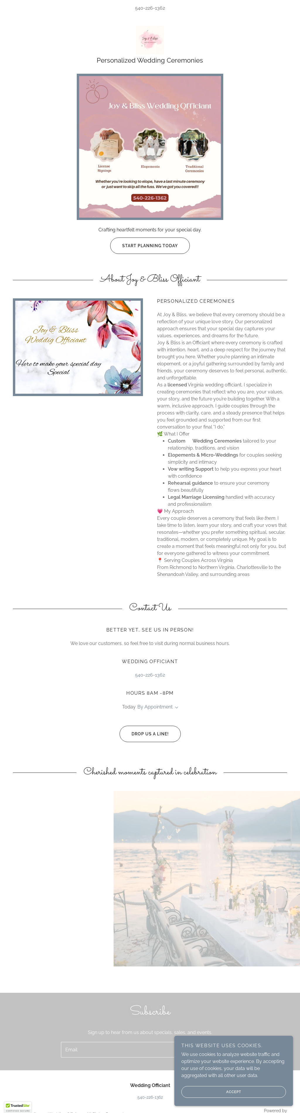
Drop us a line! (144, 735)
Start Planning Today (144, 247)
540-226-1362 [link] (150, 8)
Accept (212, 1092)
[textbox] (125, 1051)
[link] (150, 40)
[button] (175, 708)
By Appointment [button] (155, 708)
